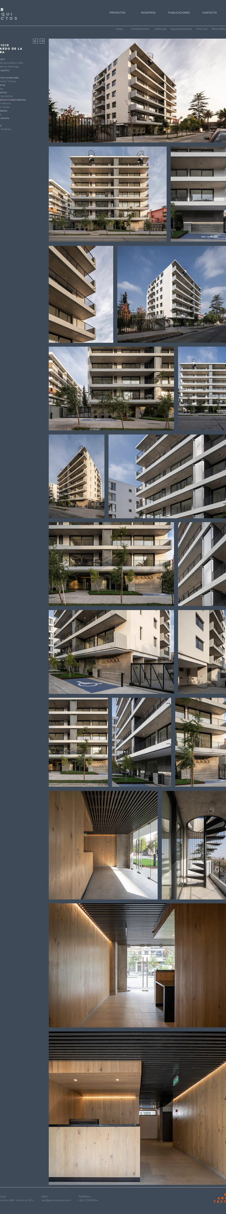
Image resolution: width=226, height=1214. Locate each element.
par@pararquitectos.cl (57, 1200)
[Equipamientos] (181, 29)
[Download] (35, 41)
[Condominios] (140, 29)
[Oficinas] (201, 29)
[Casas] (119, 29)
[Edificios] (160, 29)
